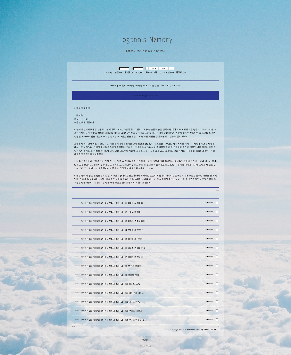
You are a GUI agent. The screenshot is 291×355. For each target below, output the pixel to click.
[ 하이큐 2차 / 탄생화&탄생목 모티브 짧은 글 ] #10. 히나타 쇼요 (110, 284)
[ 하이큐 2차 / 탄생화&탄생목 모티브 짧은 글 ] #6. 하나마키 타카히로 (113, 248)
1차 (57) (148, 72)
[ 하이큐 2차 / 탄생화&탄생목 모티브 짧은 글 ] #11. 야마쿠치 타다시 (112, 293)
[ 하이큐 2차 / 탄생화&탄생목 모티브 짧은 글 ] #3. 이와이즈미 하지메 (113, 221)
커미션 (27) (168, 72)
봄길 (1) (118, 72)
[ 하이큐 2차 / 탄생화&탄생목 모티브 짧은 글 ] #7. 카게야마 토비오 (112, 257)
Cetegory (108, 72)
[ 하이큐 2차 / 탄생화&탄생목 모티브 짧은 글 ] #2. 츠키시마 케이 (111, 212)
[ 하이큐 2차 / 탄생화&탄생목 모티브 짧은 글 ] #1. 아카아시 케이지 (112, 203)
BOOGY (215, 330)
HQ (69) (139, 72)
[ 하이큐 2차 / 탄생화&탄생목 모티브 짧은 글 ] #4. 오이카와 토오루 (112, 230)
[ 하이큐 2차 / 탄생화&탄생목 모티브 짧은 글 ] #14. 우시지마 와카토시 (114, 320)
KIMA (206, 330)
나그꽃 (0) (128, 72)
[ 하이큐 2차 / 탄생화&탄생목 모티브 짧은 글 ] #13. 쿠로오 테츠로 (111, 311)
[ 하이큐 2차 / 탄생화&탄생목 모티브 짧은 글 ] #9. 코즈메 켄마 (110, 275)
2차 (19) (157, 72)
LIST (217, 190)
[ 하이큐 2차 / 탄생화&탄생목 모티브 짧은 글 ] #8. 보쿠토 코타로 (111, 266)
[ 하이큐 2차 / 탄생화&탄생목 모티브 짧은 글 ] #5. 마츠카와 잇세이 (112, 239)
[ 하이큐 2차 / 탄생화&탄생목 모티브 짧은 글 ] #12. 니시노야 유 (110, 302)
